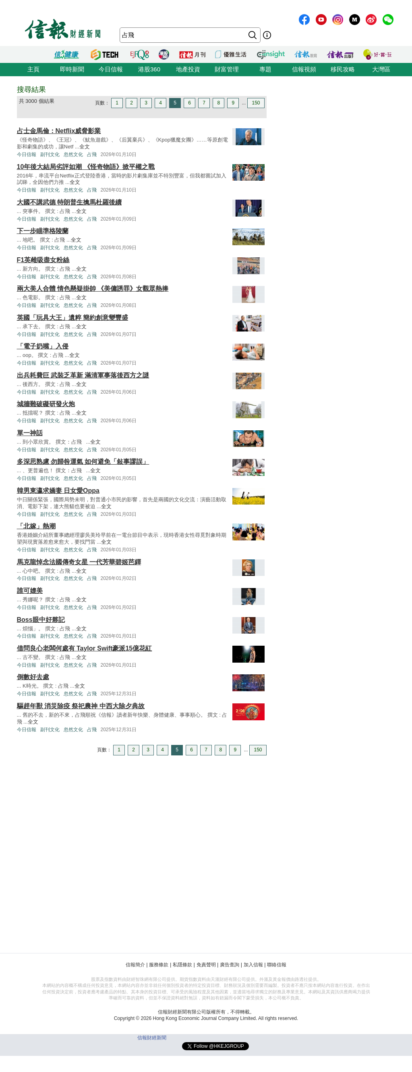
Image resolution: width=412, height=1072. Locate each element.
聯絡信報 (276, 965)
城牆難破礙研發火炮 (46, 403)
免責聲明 (206, 965)
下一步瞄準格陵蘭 (42, 230)
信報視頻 (304, 69)
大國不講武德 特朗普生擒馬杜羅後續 (69, 202)
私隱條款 (182, 965)
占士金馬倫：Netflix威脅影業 (59, 130)
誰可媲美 (30, 590)
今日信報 (111, 69)
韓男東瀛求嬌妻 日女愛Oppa (58, 490)
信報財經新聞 (151, 1038)
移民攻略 (343, 69)
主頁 (33, 69)
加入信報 (253, 965)
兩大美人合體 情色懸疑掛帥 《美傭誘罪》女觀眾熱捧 (93, 288)
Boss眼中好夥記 (41, 619)
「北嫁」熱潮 (36, 526)
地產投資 (188, 69)
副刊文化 (50, 154)
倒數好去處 (33, 677)
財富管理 (227, 69)
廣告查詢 (229, 965)
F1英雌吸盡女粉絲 (43, 260)
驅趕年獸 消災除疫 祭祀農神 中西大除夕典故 (81, 706)
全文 (84, 147)
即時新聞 (72, 69)
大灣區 (381, 69)
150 (256, 103)
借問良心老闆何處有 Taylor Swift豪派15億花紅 (84, 648)
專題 (265, 69)
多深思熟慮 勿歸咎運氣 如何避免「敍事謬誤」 (83, 461)
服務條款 (158, 965)
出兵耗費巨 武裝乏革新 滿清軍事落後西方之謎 (83, 375)
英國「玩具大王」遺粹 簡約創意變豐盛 (72, 317)
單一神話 (30, 433)
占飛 (92, 154)
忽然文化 (73, 154)
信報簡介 (135, 965)
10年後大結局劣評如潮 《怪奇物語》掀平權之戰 (86, 166)
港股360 (149, 69)
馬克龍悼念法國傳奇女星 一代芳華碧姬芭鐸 (79, 562)
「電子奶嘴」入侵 (42, 346)
